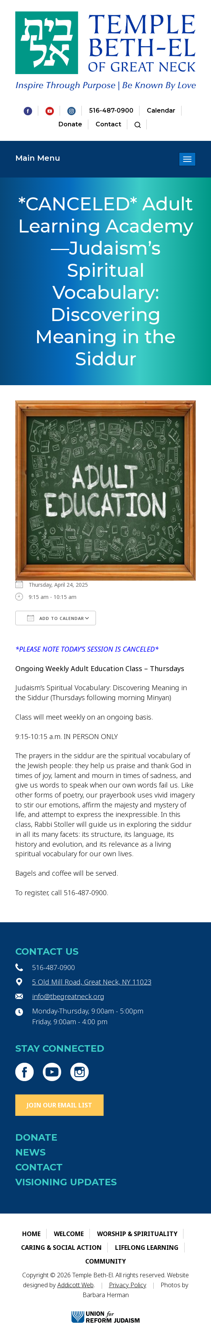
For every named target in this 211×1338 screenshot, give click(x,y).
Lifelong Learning (147, 1247)
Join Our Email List (59, 1105)
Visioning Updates (66, 1182)
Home (31, 1234)
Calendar (161, 110)
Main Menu (37, 158)
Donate (70, 124)
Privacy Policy (127, 1285)
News (30, 1152)
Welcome (69, 1234)
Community (105, 1261)
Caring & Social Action (61, 1247)
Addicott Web (75, 1285)
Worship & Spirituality (137, 1234)
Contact (108, 124)
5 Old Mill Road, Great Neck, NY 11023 (91, 981)
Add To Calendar (55, 618)
